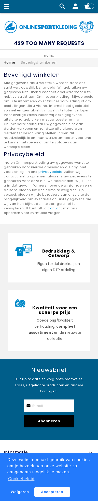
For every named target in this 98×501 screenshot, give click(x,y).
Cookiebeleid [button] (21, 479)
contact (55, 208)
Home (10, 62)
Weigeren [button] (20, 492)
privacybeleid (50, 172)
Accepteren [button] (52, 492)
